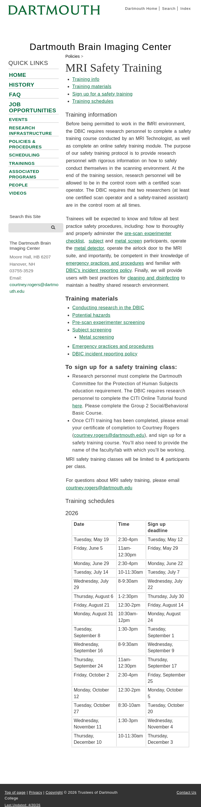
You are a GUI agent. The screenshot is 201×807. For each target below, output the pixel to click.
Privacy (35, 792)
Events (18, 119)
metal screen (128, 240)
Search (169, 8)
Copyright (54, 792)
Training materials (91, 86)
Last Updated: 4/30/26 (22, 805)
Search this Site (25, 216)
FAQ (15, 95)
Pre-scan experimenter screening (108, 322)
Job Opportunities (32, 107)
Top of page (15, 792)
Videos (18, 193)
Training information (91, 114)
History (21, 85)
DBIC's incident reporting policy (99, 270)
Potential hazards (91, 315)
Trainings (22, 163)
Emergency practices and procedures (113, 346)
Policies (72, 56)
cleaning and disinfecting (153, 277)
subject (96, 240)
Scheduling (24, 154)
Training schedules (92, 101)
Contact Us (186, 792)
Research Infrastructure (30, 130)
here (77, 405)
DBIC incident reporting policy (104, 353)
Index (185, 8)
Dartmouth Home (141, 8)
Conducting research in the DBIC (108, 307)
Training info (85, 79)
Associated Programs (24, 174)
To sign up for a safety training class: (121, 367)
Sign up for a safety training (102, 94)
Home (17, 75)
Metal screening (96, 337)
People (18, 184)
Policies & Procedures (25, 144)
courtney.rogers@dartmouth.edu (109, 435)
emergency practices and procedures (105, 263)
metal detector (89, 248)
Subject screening (91, 329)
